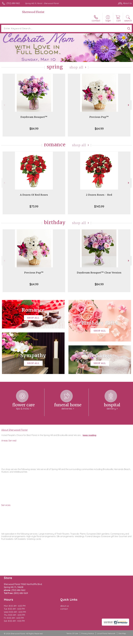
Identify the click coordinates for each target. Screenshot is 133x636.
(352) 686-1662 (13, 3)
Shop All (76, 67)
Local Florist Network (106, 633)
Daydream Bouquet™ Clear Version (99, 272)
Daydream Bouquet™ (34, 116)
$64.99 (99, 129)
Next (129, 105)
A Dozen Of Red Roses (34, 194)
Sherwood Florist (33, 12)
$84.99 (33, 129)
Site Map (122, 633)
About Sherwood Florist (14, 429)
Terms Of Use (72, 633)
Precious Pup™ (99, 116)
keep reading (89, 435)
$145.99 (99, 206)
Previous (4, 105)
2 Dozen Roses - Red (99, 194)
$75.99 (33, 206)
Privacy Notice (87, 633)
